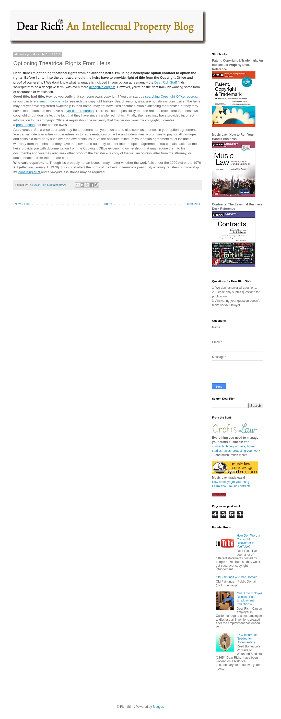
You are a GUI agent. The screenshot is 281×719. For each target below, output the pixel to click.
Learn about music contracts (231, 486)
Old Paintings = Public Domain (236, 577)
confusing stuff (29, 172)
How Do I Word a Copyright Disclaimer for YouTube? (248, 541)
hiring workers (235, 446)
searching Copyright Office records (171, 96)
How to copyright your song (230, 482)
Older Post (192, 204)
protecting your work (246, 451)
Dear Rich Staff (165, 82)
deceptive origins (101, 87)
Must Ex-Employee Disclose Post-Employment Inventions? (250, 599)
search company (51, 101)
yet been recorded (79, 111)
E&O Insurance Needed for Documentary (247, 638)
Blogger (158, 707)
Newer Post (22, 204)
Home (108, 204)
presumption (25, 125)
